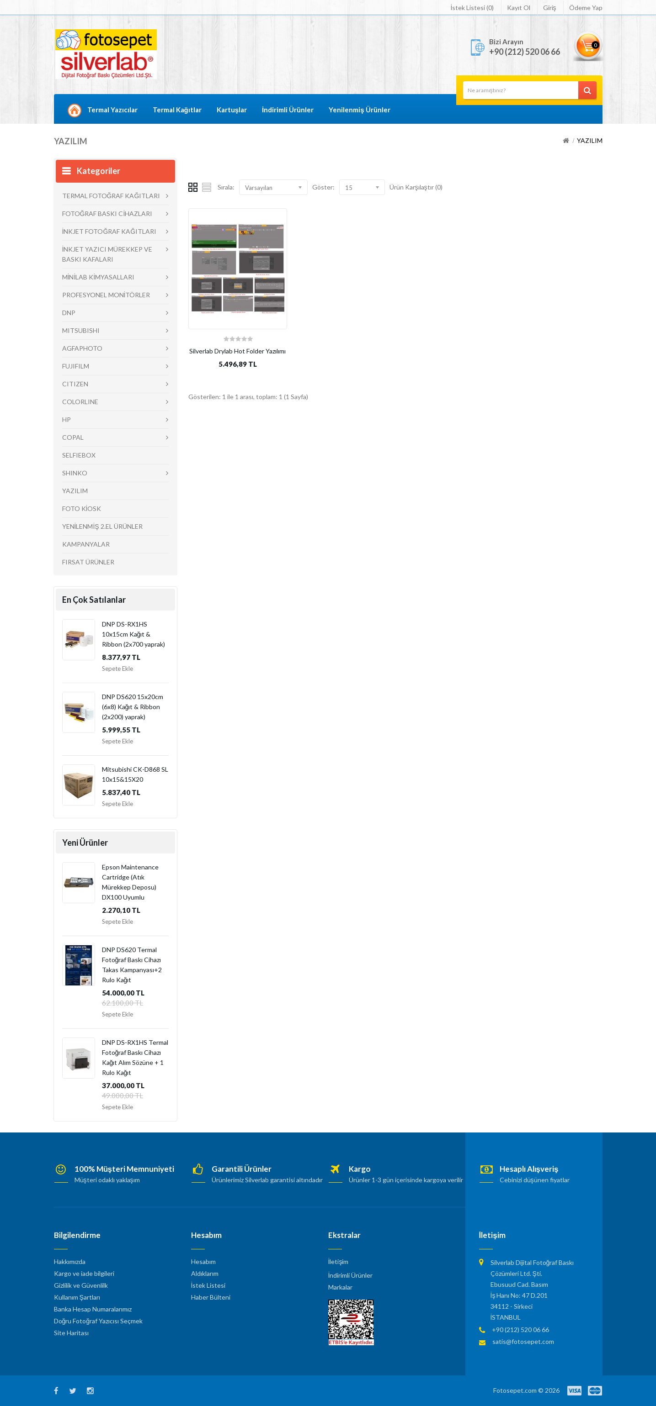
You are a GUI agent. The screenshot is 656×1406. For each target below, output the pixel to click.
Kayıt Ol (518, 7)
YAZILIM (590, 140)
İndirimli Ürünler (288, 109)
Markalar (340, 1287)
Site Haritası (71, 1333)
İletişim (338, 1261)
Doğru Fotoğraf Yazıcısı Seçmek (98, 1321)
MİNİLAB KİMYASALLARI (98, 277)
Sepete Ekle (117, 668)
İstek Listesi (208, 1285)
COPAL (73, 437)
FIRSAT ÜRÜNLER (88, 562)
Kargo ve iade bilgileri (84, 1273)
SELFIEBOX (79, 455)
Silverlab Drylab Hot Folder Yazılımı (237, 351)
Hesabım (203, 1261)
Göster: (323, 187)
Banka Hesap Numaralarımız (93, 1309)
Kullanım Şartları (77, 1297)
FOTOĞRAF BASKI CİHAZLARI (107, 213)
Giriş (549, 7)
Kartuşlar (232, 109)
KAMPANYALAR (86, 544)
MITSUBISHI (81, 330)
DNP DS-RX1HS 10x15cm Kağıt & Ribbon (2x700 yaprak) (133, 634)
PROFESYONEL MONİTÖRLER (106, 295)
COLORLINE (80, 401)
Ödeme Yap (586, 7)
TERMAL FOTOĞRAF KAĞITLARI (111, 196)
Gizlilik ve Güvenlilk (81, 1285)
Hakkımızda (69, 1261)
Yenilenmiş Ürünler (359, 109)
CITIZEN (75, 384)
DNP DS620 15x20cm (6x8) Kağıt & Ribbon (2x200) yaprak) (132, 707)
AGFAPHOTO (82, 348)
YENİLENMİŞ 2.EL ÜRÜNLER (102, 526)
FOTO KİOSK (81, 508)
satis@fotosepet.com (523, 1341)
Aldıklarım (205, 1273)
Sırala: (226, 187)
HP (66, 419)
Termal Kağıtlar (177, 109)
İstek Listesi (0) (472, 7)
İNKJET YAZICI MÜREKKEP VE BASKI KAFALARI (107, 254)
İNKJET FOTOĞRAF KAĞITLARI (109, 231)
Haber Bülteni (210, 1297)
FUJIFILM (75, 366)
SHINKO (74, 473)
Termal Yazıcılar (112, 109)
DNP (68, 312)
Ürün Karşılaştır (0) (416, 187)
